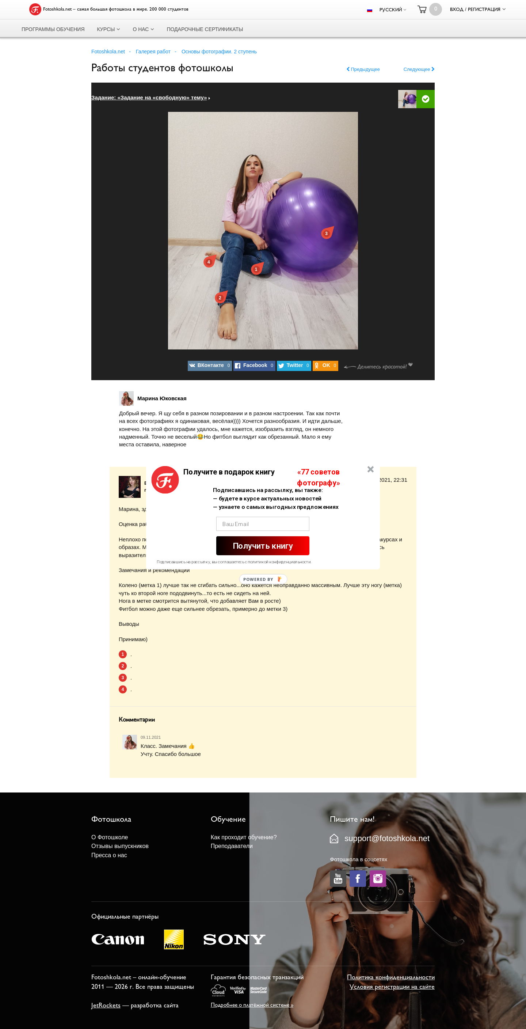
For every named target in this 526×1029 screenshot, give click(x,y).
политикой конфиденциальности (279, 562)
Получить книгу (263, 546)
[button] (229, 471)
